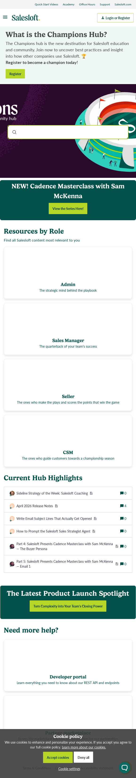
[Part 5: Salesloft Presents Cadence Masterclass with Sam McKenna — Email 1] (67, 564)
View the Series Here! (68, 208)
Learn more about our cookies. (84, 747)
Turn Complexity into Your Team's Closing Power (68, 606)
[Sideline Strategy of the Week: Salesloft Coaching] (54, 493)
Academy (68, 4)
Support (105, 4)
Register (15, 73)
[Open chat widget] (124, 767)
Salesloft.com (123, 4)
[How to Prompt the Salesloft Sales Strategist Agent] (55, 531)
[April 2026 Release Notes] (37, 506)
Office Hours (87, 4)
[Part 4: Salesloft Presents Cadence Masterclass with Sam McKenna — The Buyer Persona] (67, 546)
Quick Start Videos (46, 4)
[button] (68, 768)
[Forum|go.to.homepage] (27, 18)
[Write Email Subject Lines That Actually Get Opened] (56, 518)
